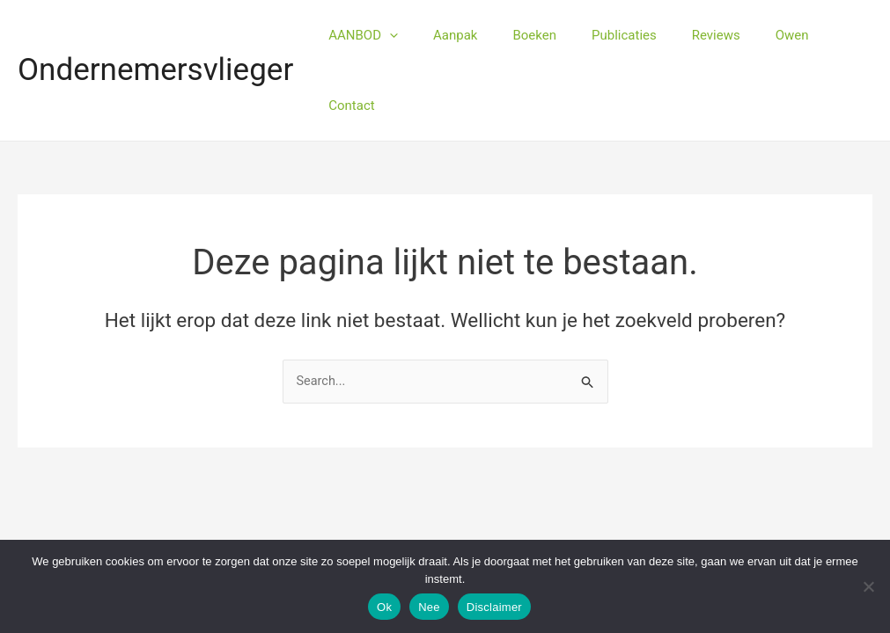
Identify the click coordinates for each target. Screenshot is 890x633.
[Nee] (868, 586)
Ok (384, 607)
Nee (429, 607)
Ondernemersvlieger (155, 35)
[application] (411, 35)
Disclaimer (494, 607)
